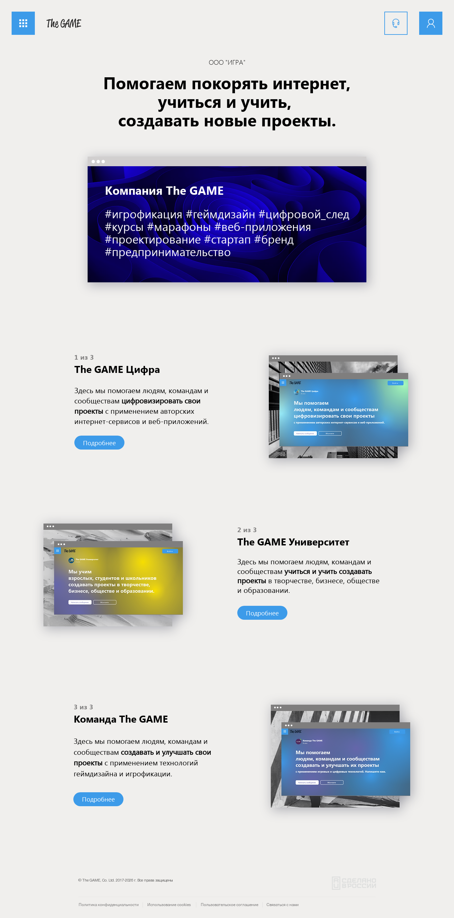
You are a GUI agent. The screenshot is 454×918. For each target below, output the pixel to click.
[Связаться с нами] (282, 905)
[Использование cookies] (169, 905)
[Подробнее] (99, 443)
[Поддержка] (396, 23)
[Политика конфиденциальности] (109, 905)
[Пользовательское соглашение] (229, 905)
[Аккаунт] (430, 23)
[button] (23, 23)
